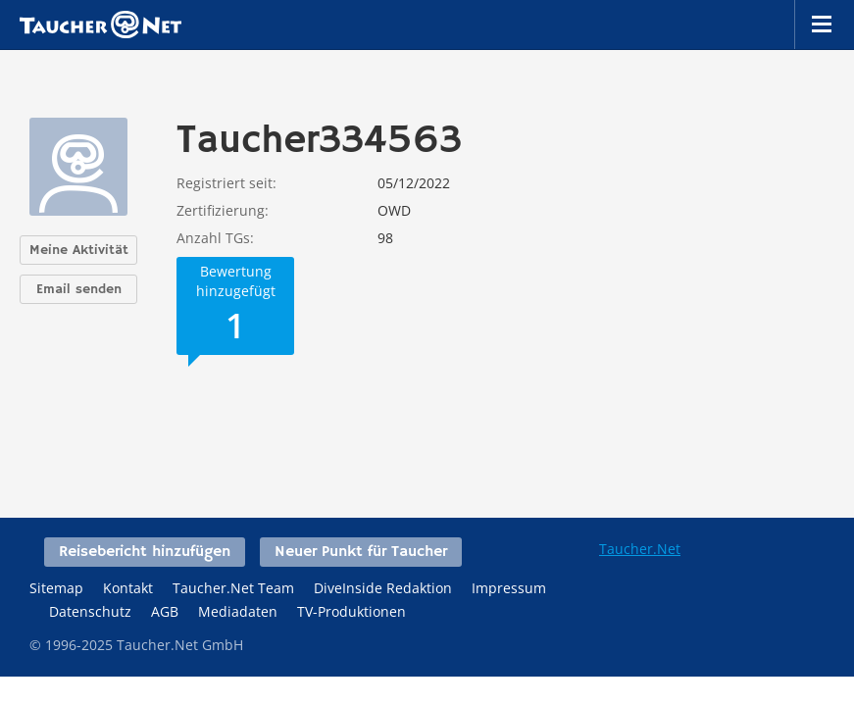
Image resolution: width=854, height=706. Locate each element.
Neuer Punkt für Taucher (361, 552)
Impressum (509, 588)
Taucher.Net (639, 548)
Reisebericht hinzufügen (144, 552)
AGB (164, 611)
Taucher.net (100, 24)
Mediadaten (237, 611)
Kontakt (128, 588)
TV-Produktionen (351, 611)
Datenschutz (90, 611)
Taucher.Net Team (233, 588)
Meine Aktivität (78, 250)
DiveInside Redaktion (383, 588)
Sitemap (56, 588)
